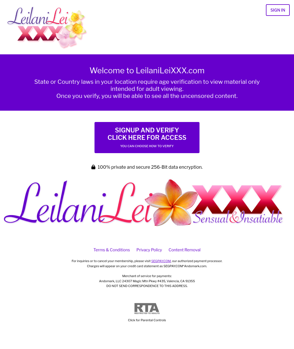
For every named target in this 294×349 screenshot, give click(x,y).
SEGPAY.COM (161, 261)
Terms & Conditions (111, 249)
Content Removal (185, 249)
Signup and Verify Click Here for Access (147, 137)
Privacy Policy (149, 249)
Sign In (277, 10)
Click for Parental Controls (147, 312)
